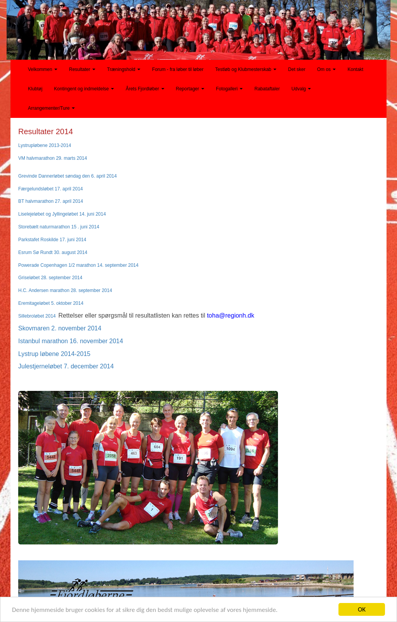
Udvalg (301, 89)
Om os (326, 69)
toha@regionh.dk (230, 315)
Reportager (190, 89)
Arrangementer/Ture (51, 108)
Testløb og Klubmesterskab (245, 69)
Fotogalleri (229, 89)
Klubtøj (35, 89)
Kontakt (355, 69)
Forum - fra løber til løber (178, 69)
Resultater (82, 69)
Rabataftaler (267, 89)
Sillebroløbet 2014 (37, 316)
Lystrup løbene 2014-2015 (54, 354)
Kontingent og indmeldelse (84, 89)
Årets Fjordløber (145, 89)
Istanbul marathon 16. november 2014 (70, 341)
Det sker (297, 69)
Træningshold (123, 69)
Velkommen (42, 69)
